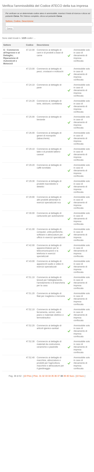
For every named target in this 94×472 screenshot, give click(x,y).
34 (49, 376)
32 (43, 376)
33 (46, 376)
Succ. (72, 376)
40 (67, 376)
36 (55, 376)
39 (64, 376)
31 (40, 376)
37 (58, 376)
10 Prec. (28, 376)
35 (52, 376)
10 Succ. (80, 376)
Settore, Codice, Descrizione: (19, 21)
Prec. (35, 376)
